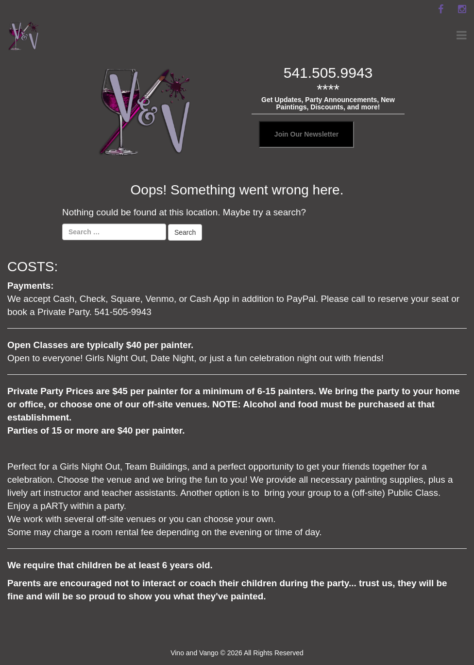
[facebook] (440, 9)
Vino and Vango (194, 653)
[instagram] (462, 9)
